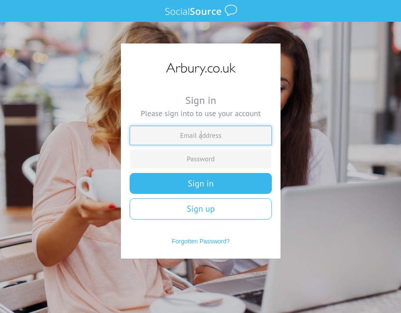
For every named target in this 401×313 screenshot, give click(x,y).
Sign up (201, 208)
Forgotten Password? (201, 241)
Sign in (201, 183)
